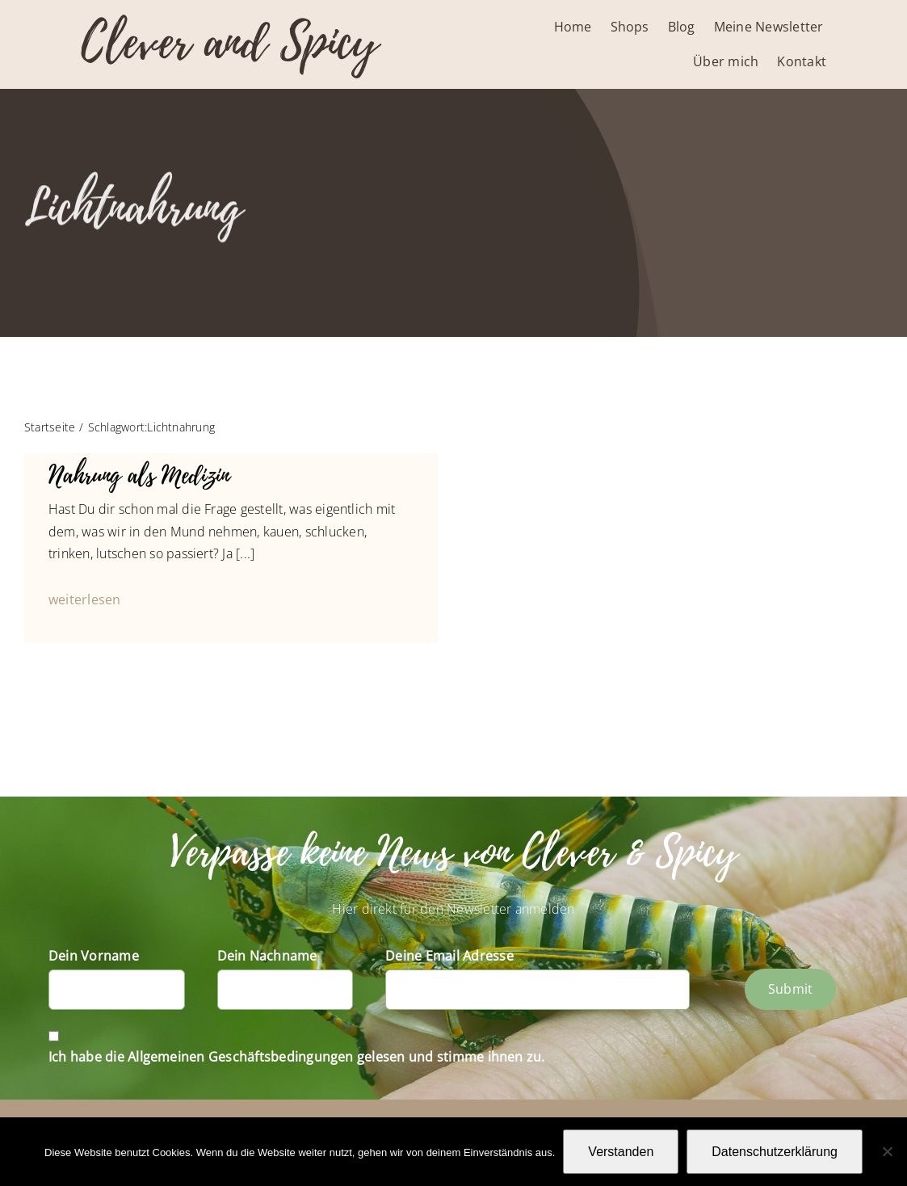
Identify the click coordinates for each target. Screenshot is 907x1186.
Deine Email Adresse (449, 956)
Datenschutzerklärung (775, 1152)
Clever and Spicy (229, 42)
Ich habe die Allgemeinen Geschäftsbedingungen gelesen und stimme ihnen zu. (296, 1057)
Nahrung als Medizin (138, 475)
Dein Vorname (93, 956)
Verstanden (620, 1152)
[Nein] (887, 1151)
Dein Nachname (267, 956)
